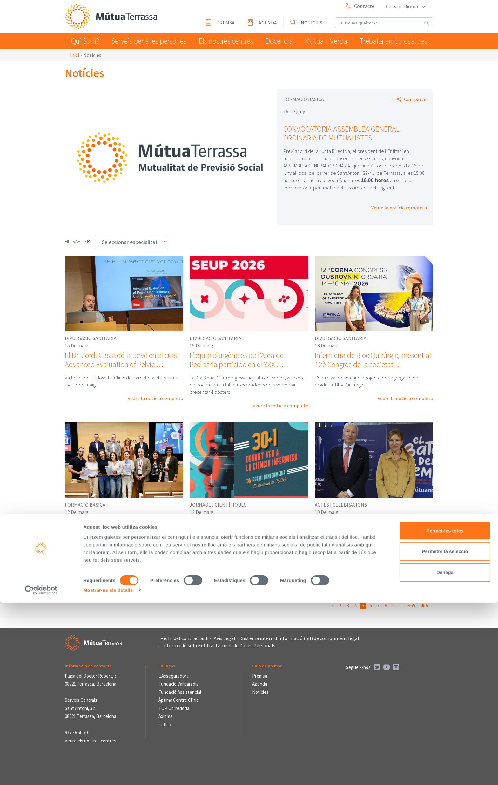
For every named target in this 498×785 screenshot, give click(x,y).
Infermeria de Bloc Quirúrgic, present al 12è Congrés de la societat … (373, 359)
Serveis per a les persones (149, 40)
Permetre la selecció (445, 734)
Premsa (225, 22)
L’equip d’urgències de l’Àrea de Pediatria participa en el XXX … (237, 359)
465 (411, 605)
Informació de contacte (88, 666)
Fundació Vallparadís (178, 684)
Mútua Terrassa (112, 17)
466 (424, 605)
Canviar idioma (405, 6)
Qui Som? (87, 40)
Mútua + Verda (330, 40)
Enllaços (166, 666)
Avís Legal (224, 638)
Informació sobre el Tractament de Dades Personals (218, 645)
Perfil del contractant (184, 638)
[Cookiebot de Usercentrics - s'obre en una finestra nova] (41, 772)
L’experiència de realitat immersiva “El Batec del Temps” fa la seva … (372, 526)
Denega (445, 754)
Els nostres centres (225, 40)
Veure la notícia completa (399, 207)
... (401, 605)
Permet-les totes (445, 713)
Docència (280, 40)
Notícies (311, 22)
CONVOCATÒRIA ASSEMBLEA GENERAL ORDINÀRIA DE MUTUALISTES (341, 133)
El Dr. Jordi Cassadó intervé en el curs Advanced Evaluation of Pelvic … (121, 359)
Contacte (364, 6)
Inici (74, 55)
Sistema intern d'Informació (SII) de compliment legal (300, 638)
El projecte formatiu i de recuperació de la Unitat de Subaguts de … (124, 526)
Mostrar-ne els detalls (108, 772)
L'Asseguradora (173, 676)
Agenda (268, 22)
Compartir (415, 99)
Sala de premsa (267, 666)
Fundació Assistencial (179, 692)
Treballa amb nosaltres (395, 40)
